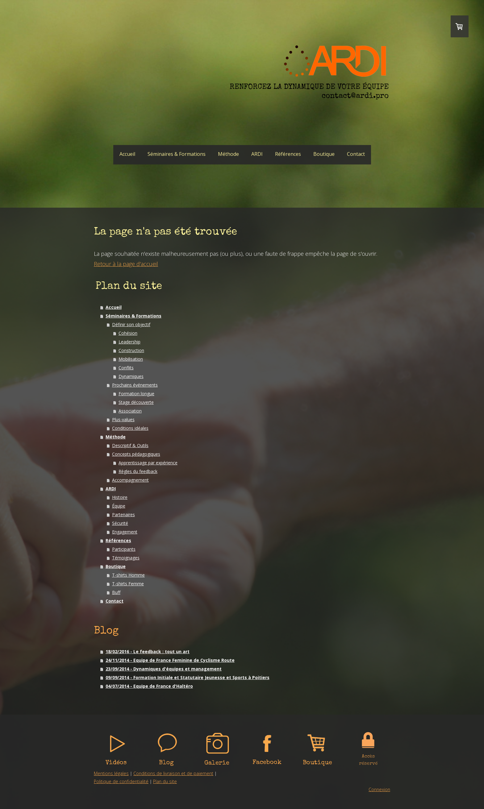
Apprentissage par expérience (148, 463)
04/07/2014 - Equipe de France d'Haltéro (149, 686)
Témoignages (126, 558)
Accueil (127, 154)
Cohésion (128, 333)
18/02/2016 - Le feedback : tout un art (148, 651)
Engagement (124, 532)
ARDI (257, 154)
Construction (131, 350)
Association (130, 411)
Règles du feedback (138, 471)
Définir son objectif (131, 324)
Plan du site (165, 781)
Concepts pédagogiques (136, 454)
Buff (116, 592)
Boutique (324, 154)
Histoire (119, 497)
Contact (356, 154)
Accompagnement (130, 480)
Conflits (126, 368)
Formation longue (136, 393)
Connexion (379, 789)
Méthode (228, 154)
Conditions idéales (130, 428)
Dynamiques (131, 376)
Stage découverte (136, 402)
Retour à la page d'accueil (126, 264)
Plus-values (123, 419)
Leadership (129, 342)
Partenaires (123, 514)
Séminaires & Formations (177, 154)
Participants (124, 549)
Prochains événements (135, 385)
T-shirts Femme (128, 584)
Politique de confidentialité (121, 781)
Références (288, 154)
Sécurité (120, 523)
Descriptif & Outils (130, 445)
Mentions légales (111, 773)
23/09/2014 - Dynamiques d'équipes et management (164, 669)
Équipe (118, 506)
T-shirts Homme (128, 575)
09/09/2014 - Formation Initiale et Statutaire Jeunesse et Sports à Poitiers (187, 677)
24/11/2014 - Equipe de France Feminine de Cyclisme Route (170, 660)
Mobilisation (131, 359)
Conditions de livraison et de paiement (173, 773)
